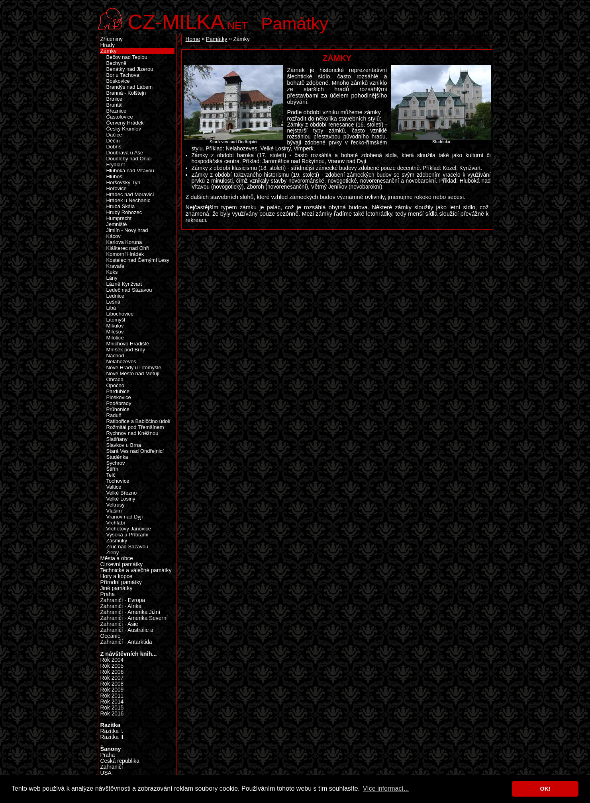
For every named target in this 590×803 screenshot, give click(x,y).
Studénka (117, 457)
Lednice (115, 296)
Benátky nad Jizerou (129, 69)
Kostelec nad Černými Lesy (137, 260)
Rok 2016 (112, 714)
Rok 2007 (112, 678)
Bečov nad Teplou (126, 57)
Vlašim (114, 511)
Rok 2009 (112, 690)
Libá (111, 308)
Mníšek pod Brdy (125, 350)
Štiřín (112, 469)
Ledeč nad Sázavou (129, 290)
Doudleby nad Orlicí (129, 159)
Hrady (107, 45)
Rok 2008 (112, 684)
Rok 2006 (112, 672)
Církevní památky (121, 564)
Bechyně (116, 63)
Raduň (114, 415)
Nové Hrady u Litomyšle (133, 367)
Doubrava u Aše (124, 153)
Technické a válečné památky (136, 570)
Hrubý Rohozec (124, 212)
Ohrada (114, 379)
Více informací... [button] (386, 788)
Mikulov (115, 326)
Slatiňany (117, 439)
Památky (295, 23)
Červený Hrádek (125, 123)
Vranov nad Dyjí (124, 517)
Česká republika (119, 761)
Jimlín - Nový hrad (127, 230)
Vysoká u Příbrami (127, 535)
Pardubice (118, 391)
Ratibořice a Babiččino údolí (138, 421)
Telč (111, 475)
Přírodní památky (121, 582)
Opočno (115, 385)
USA (106, 773)
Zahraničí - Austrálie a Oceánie (126, 633)
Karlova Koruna (124, 242)
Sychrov (115, 463)
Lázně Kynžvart (124, 284)
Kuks (112, 272)
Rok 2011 (112, 696)
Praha (107, 594)
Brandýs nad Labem (129, 87)
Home (193, 39)
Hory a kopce (116, 576)
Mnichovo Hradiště (127, 344)
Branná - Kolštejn (126, 93)
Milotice (115, 338)
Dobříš (114, 147)
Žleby (112, 552)
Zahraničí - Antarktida (126, 642)
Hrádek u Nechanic (128, 200)
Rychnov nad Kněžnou (132, 433)
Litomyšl (115, 320)
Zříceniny (111, 39)
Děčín (113, 141)
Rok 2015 (112, 708)
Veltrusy (115, 505)
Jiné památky (116, 588)
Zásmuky (116, 541)
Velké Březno (121, 493)
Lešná (113, 302)
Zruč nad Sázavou (127, 547)
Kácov (113, 236)
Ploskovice (118, 397)
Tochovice (117, 481)
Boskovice (118, 81)
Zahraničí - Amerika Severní (134, 618)
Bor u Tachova (122, 75)
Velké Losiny (120, 499)
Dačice (114, 135)
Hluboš (114, 176)
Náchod (115, 356)
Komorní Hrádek (125, 254)
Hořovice (116, 188)
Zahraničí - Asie (119, 624)
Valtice (114, 487)
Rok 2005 (112, 666)
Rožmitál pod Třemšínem (135, 427)
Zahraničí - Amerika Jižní (130, 612)
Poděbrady (118, 403)
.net (188, 20)
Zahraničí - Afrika (121, 606)
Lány (112, 278)
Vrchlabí (115, 523)
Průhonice (118, 409)
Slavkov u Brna (123, 445)
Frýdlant (115, 165)
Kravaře (115, 266)
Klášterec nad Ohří (128, 248)
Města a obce (116, 558)
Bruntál (114, 105)
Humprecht (119, 218)
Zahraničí (111, 767)
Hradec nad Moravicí (130, 194)
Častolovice (119, 117)
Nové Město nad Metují (133, 373)
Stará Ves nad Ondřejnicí (135, 451)
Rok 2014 (112, 702)
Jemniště (116, 224)
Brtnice (114, 99)
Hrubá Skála (120, 206)
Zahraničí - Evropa (122, 600)
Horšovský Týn (123, 182)
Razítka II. (112, 737)
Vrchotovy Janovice (128, 529)
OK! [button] (545, 788)
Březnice (116, 111)
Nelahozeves (121, 361)
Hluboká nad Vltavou (130, 170)
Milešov (115, 332)
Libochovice (120, 314)
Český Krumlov (123, 129)
